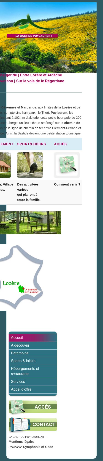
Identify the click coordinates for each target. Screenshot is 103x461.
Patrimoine (19, 353)
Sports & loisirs (23, 361)
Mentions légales (22, 441)
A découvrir (20, 345)
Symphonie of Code (38, 447)
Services (18, 382)
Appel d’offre (21, 389)
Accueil (17, 338)
